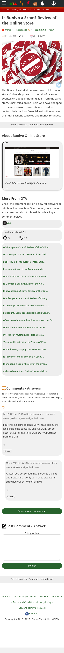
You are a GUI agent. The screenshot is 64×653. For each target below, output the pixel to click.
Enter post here (32, 533)
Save (7, 222)
